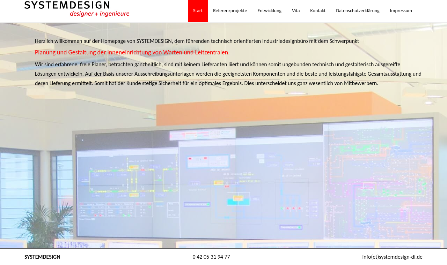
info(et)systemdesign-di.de (392, 256)
